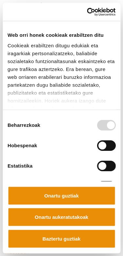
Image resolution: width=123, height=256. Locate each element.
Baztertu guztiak (62, 238)
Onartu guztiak (61, 195)
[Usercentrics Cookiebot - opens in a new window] (87, 12)
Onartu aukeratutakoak (61, 217)
